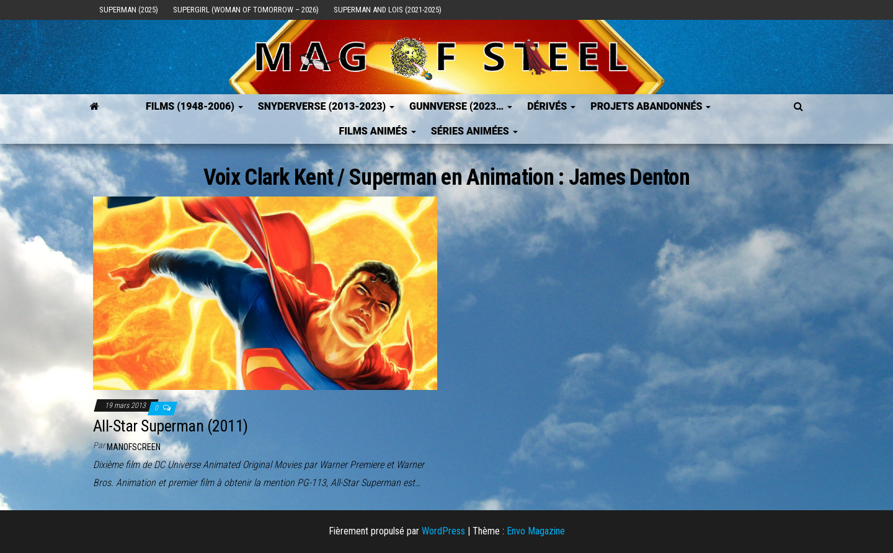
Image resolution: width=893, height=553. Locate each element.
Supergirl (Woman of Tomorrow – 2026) (246, 9)
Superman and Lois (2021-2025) (388, 9)
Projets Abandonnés (650, 106)
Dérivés (551, 106)
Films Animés (377, 131)
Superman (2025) (128, 9)
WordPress (443, 531)
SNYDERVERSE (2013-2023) (326, 106)
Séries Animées (474, 131)
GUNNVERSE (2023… (460, 106)
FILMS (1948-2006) (194, 106)
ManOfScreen (134, 447)
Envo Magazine (536, 531)
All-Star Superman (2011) (170, 426)
